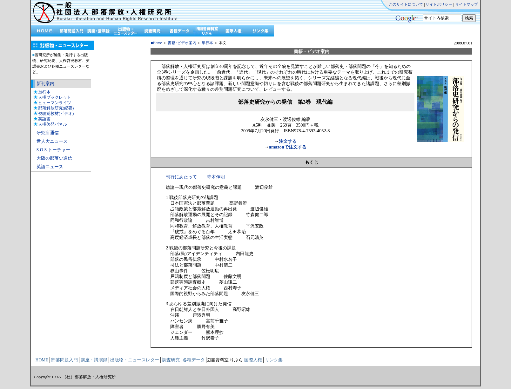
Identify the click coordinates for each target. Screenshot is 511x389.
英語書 (44, 118)
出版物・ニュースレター (134, 360)
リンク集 (274, 360)
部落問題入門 (64, 360)
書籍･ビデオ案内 (182, 43)
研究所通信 (48, 132)
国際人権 (253, 360)
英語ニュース (50, 166)
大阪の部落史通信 (54, 158)
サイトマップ (466, 4)
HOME (42, 360)
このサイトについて (406, 4)
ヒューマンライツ (54, 102)
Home (157, 43)
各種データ (194, 360)
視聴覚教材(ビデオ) (56, 113)
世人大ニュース (52, 141)
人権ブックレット (54, 97)
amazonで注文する (287, 146)
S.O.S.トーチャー (53, 150)
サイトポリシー (439, 4)
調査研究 (171, 360)
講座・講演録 (94, 360)
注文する (288, 141)
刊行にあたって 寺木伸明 (195, 176)
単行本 (44, 92)
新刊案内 (45, 83)
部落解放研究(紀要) (56, 108)
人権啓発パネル (52, 124)
